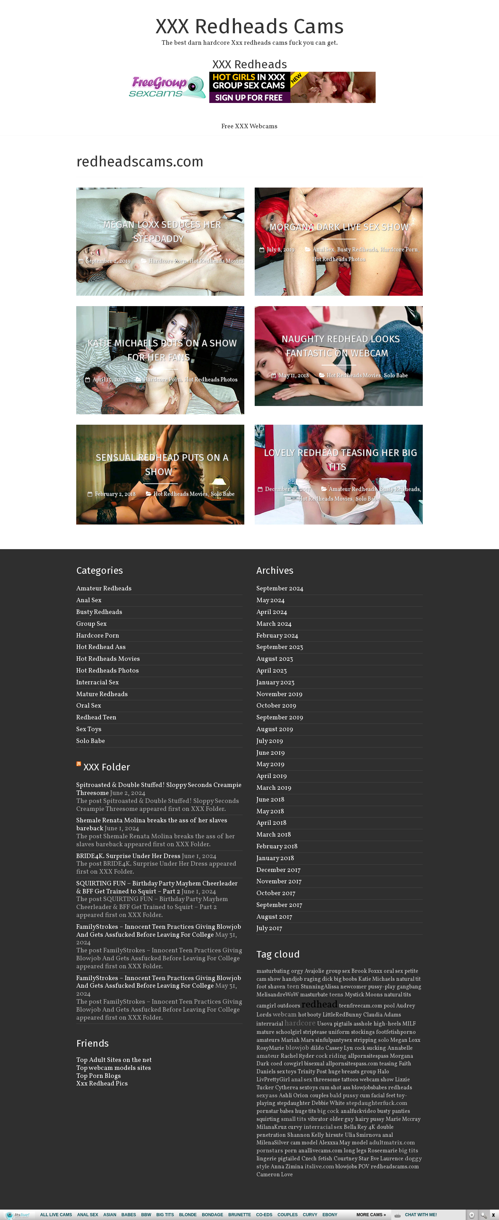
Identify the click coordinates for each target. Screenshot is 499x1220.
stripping (365, 1040)
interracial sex (323, 1127)
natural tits (397, 995)
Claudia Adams (382, 1015)
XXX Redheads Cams (250, 26)
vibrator (318, 1119)
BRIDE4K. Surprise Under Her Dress (128, 856)
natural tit (408, 979)
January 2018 (275, 858)
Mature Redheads (102, 694)
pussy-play (381, 987)
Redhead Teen (96, 717)
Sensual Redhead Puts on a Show (162, 464)
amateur (267, 1056)
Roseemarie (382, 1151)
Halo (383, 1072)
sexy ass (267, 1096)
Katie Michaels (376, 979)
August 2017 (274, 917)
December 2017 (278, 870)
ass (346, 1088)
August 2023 (274, 659)
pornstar (267, 1111)
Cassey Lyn (339, 1048)
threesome (327, 1080)
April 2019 (271, 776)
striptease (315, 1032)
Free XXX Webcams (249, 126)
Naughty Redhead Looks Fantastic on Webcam (340, 346)
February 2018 (277, 846)
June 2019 (270, 753)
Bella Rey (355, 1127)
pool (389, 1006)
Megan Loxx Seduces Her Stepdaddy (162, 231)
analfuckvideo (358, 1111)
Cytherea (286, 1088)
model (360, 1143)
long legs (355, 1151)
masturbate (314, 995)
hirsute (334, 1135)
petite (411, 971)
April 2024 (271, 612)
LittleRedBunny (342, 1015)
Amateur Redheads (353, 490)
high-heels (387, 1024)
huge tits (305, 1111)
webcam (285, 1014)
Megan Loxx (405, 1040)
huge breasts (343, 1072)
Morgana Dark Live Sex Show (339, 226)
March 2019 (273, 788)
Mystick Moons (364, 995)
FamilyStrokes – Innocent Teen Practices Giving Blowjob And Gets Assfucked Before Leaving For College (158, 931)
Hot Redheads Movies (217, 262)
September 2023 (279, 647)
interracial (269, 1024)
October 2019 (276, 705)
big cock (328, 1111)
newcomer (353, 987)
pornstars (269, 1151)
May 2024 (270, 600)
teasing (388, 1064)
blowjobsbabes (369, 1088)
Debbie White (328, 1103)
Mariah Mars (297, 1040)
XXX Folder (107, 767)
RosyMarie (270, 1048)
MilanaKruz (271, 1127)
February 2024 (277, 635)
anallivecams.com (320, 1151)
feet (390, 1096)
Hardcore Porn (167, 262)
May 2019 (270, 764)
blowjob (297, 1048)
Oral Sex (88, 705)
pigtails (343, 1024)
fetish (325, 1159)
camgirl (266, 1006)
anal (387, 1135)
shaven (277, 987)
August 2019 (274, 729)
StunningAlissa (320, 987)
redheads (400, 1088)
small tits (293, 1119)
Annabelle (400, 1048)
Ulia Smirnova (363, 1135)
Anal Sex (323, 249)
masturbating (273, 971)
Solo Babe (396, 376)
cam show (268, 979)
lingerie (266, 1159)
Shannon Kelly (305, 1135)
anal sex (301, 1080)
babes (287, 1111)
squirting (268, 1119)
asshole (362, 1024)
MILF (409, 1024)
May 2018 (270, 811)
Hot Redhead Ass (101, 647)
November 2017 (279, 881)
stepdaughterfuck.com (376, 1103)
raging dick (318, 979)
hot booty (309, 1015)
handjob (292, 979)
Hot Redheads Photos (338, 259)
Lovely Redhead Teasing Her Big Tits (340, 460)
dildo (317, 1048)
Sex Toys (89, 729)
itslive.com (319, 1167)
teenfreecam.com (360, 1006)
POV (363, 1167)
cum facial (372, 1096)
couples (319, 1096)
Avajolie (314, 971)
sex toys (286, 1072)
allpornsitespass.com (352, 1064)
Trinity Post (312, 1072)
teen (293, 986)
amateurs (268, 1040)
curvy (295, 1127)
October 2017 (276, 893)
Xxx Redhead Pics (102, 1083)
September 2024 (280, 588)
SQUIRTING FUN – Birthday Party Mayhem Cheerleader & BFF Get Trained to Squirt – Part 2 (157, 887)
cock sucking (370, 1048)
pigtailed (289, 1159)
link (493, 1111)
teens (336, 995)
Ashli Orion (293, 1096)
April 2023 (271, 670)
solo (383, 1040)
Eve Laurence (386, 1159)
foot (261, 987)
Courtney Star (351, 1159)
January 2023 (275, 682)
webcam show (377, 1080)
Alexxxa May (334, 1143)
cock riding (331, 1056)
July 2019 (269, 741)
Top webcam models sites (113, 1068)
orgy (297, 971)
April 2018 (271, 823)
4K (371, 1127)
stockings (363, 1032)
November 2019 (279, 694)
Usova (324, 1024)
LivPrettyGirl (273, 1080)
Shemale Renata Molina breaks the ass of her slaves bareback (151, 824)
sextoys (308, 1088)
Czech (309, 1159)
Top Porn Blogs (98, 1076)
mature (265, 1032)
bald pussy (344, 1096)
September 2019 (279, 717)
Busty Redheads (357, 249)
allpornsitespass (368, 1056)
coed (276, 1064)
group (368, 1072)
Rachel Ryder (297, 1056)
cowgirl (293, 1064)
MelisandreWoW (277, 995)
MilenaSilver (272, 1143)
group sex (338, 971)
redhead (319, 1005)
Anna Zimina (287, 1167)
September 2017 (279, 905)
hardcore (300, 1023)
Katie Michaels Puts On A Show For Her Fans (162, 350)
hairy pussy (369, 1119)
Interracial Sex (97, 682)
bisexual (314, 1064)
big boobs (345, 979)
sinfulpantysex (333, 1040)
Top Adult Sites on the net (114, 1060)
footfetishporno (396, 1032)
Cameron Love (274, 1175)
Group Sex (91, 624)
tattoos (350, 1080)
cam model (303, 1143)
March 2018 (273, 834)
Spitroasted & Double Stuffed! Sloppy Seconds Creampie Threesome (159, 789)
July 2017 (269, 928)
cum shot (330, 1088)
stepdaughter (293, 1103)
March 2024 (274, 624)
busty (384, 1111)
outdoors (288, 1006)
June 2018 (270, 799)
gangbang (409, 987)
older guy (342, 1119)
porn (290, 1151)
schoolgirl (288, 1032)
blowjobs (346, 1167)
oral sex (393, 971)
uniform (339, 1032)
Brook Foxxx (366, 971)
